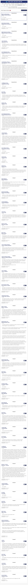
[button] (10, 14)
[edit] (25, 15)
